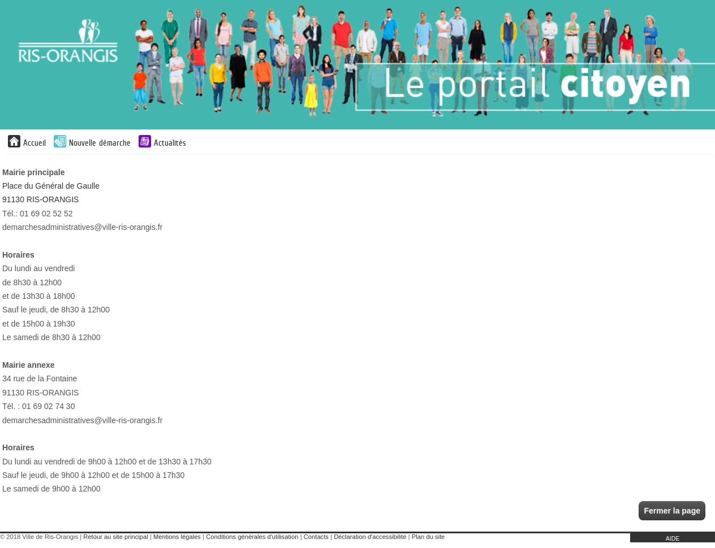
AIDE (673, 538)
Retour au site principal (115, 536)
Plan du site (428, 536)
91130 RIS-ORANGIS (40, 199)
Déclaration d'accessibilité (370, 536)
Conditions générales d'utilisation (252, 536)
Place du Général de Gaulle (51, 185)
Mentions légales (177, 536)
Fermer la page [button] (672, 510)
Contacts (316, 536)
